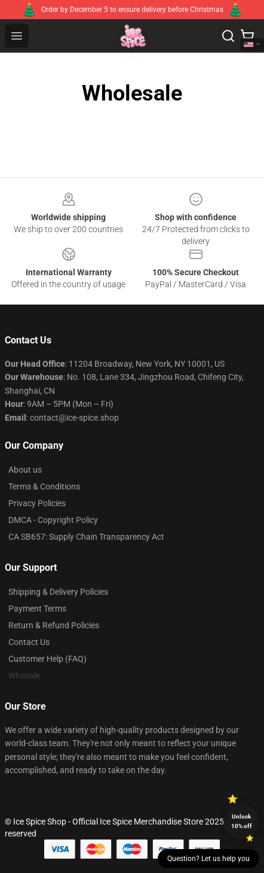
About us (25, 469)
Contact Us (29, 642)
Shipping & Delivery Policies (58, 592)
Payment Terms (37, 608)
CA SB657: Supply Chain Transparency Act (86, 537)
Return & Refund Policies (53, 625)
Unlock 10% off (241, 821)
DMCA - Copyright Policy (53, 520)
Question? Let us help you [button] (208, 858)
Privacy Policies (37, 503)
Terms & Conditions (44, 486)
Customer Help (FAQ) (47, 659)
